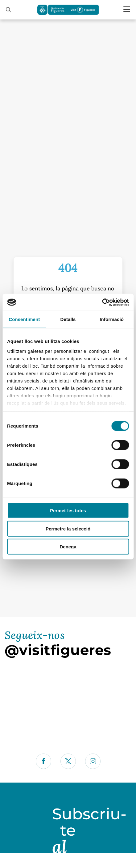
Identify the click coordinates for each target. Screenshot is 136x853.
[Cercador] (8, 9)
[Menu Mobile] (126, 9)
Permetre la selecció (68, 528)
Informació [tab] (112, 319)
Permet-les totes (68, 510)
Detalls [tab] (68, 319)
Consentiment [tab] (24, 319)
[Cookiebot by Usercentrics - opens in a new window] (102, 302)
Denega (68, 546)
